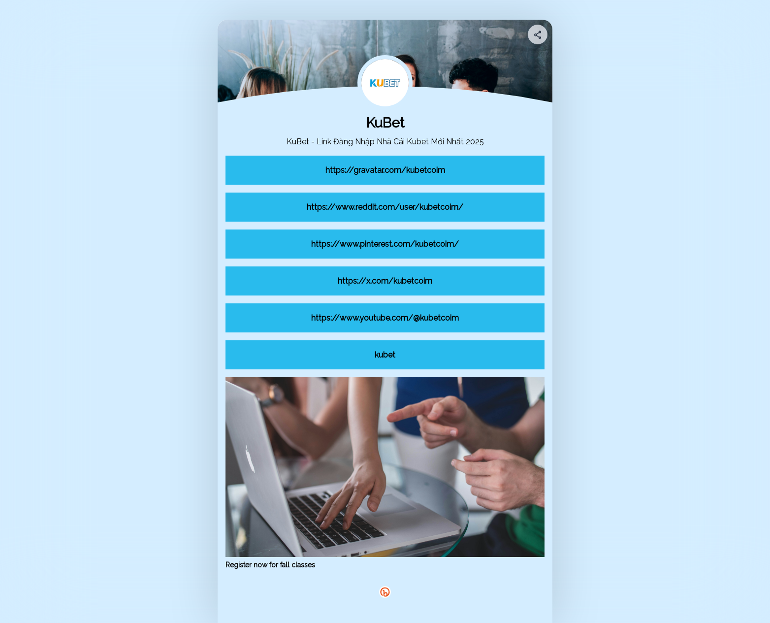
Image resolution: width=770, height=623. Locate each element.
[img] (538, 37)
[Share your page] (537, 34)
